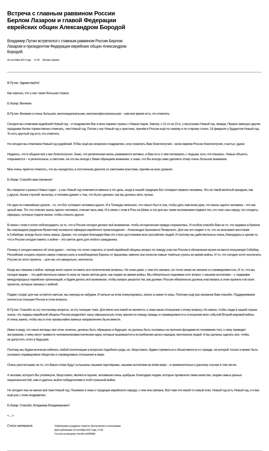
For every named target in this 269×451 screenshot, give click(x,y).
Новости (85, 425)
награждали (20, 230)
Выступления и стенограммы (106, 425)
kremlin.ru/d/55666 (86, 433)
